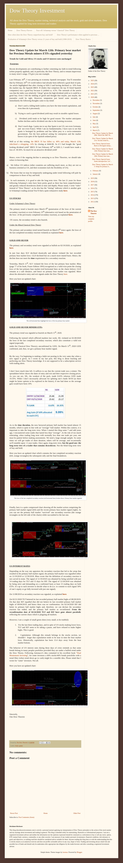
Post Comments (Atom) (26, 817)
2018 (92, 181)
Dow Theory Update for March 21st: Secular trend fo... (102, 139)
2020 (92, 97)
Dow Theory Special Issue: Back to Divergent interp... (102, 145)
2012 (92, 202)
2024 (92, 84)
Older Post (77, 813)
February (96, 171)
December (96, 100)
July (94, 117)
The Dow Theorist (93, 212)
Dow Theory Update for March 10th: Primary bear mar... (102, 155)
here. (66, 274)
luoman (65, 852)
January (95, 174)
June (94, 120)
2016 (92, 188)
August (95, 113)
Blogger (79, 852)
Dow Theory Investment (37, 10)
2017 (92, 185)
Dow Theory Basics (83, 39)
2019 (92, 178)
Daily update (19, 746)
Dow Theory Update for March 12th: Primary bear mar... (102, 150)
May (94, 124)
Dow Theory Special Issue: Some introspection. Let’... (102, 160)
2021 (92, 94)
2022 (92, 90)
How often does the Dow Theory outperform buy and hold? (30, 35)
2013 (92, 198)
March (95, 130)
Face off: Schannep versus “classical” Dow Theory (55, 30)
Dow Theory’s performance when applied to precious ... (78, 35)
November (96, 103)
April (95, 127)
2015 (92, 192)
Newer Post (14, 813)
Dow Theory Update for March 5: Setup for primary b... (102, 165)
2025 (92, 80)
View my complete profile (91, 219)
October (95, 107)
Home (10, 30)
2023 (92, 87)
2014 (92, 195)
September (96, 110)
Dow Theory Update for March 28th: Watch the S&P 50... (102, 134)
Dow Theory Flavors (24, 30)
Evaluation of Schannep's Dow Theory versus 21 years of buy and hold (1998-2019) (40, 39)
